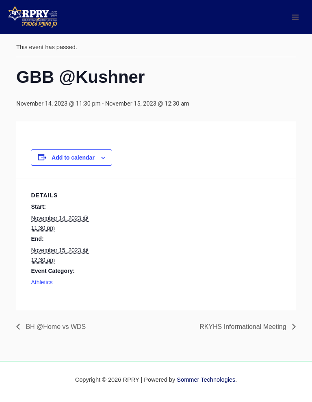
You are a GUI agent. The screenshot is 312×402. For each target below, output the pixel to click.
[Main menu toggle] (295, 17)
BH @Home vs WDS (55, 326)
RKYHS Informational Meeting (243, 326)
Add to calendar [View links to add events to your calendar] (73, 157)
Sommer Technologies (206, 379)
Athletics (41, 282)
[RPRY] (32, 17)
